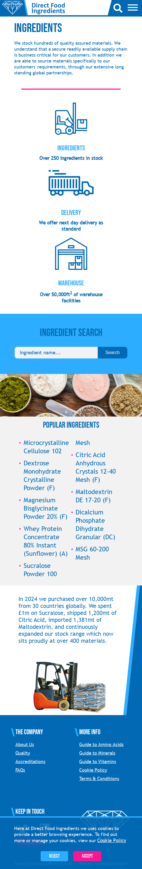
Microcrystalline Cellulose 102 (46, 447)
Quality (22, 753)
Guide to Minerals (97, 753)
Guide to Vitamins (97, 761)
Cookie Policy (93, 770)
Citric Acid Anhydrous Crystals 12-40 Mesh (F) (96, 467)
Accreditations (30, 761)
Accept (87, 856)
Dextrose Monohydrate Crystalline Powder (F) (42, 475)
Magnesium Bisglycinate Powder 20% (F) (45, 508)
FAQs (20, 770)
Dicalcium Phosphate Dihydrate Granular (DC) (95, 524)
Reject (54, 856)
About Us (24, 744)
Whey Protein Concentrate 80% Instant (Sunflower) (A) (46, 541)
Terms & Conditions (99, 778)
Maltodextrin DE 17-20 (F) (94, 496)
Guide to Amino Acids (101, 744)
